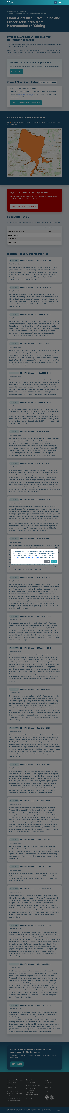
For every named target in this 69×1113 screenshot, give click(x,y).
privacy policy (16, 557)
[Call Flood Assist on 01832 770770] (55, 2)
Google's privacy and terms (32, 557)
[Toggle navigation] (60, 2)
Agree (54, 561)
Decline (47, 561)
